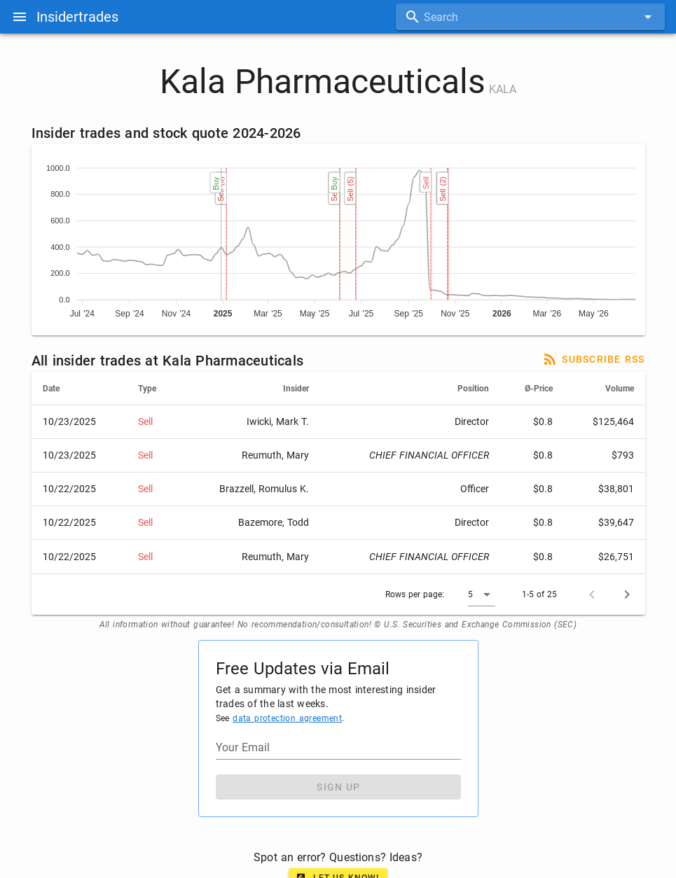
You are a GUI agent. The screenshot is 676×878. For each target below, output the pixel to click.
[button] (481, 594)
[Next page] (627, 594)
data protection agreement (287, 718)
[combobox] (530, 17)
